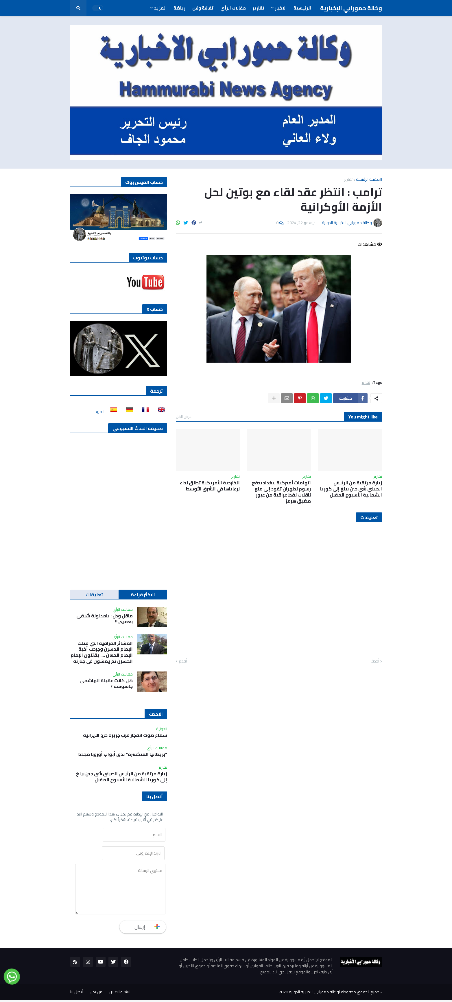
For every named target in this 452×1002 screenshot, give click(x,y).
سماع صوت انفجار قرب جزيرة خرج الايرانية (125, 735)
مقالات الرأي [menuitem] (233, 8)
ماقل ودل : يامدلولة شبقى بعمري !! (104, 619)
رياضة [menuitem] (179, 8)
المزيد (99, 411)
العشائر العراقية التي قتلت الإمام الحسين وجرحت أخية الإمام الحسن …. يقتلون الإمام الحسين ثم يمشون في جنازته (102, 652)
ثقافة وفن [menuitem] (202, 8)
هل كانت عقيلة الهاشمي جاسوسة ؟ (106, 684)
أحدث (375, 661)
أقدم (183, 661)
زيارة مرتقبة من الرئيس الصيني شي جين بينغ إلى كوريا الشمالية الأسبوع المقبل (351, 489)
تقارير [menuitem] (258, 8)
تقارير (348, 179)
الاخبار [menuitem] (281, 8)
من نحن (96, 994)
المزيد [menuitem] (160, 8)
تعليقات (94, 594)
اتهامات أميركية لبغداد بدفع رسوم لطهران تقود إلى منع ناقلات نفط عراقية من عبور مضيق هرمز (281, 492)
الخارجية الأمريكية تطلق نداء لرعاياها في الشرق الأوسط (210, 486)
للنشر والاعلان (120, 994)
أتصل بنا (76, 994)
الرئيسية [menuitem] (302, 8)
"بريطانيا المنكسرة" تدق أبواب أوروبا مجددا (122, 754)
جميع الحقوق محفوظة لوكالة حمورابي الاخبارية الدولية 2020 (329, 994)
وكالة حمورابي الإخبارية (351, 8)
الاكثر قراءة (143, 594)
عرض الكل (183, 416)
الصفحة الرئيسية (369, 179)
